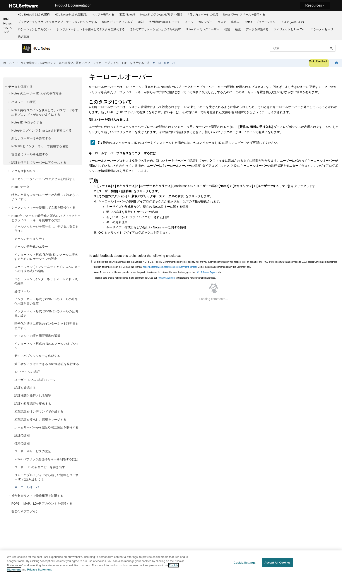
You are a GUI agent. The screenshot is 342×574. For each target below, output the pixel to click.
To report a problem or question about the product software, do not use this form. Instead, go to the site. (158, 272)
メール (189, 22)
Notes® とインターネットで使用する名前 (39, 146)
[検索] (331, 48)
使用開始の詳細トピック (164, 22)
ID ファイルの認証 (27, 372)
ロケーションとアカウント (35, 29)
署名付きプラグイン (25, 511)
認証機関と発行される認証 (32, 395)
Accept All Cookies (277, 562)
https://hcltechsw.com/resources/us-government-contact (170, 267)
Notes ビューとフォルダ (117, 22)
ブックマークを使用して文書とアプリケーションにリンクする (57, 22)
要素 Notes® (127, 14)
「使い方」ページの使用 (202, 14)
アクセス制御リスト (25, 171)
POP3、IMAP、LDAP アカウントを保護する (41, 503)
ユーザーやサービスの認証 (32, 451)
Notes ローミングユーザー (203, 29)
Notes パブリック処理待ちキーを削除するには (46, 459)
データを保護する (257, 29)
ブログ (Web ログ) (292, 22)
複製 (227, 29)
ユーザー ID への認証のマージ (35, 380)
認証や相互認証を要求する (32, 403)
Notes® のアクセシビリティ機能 (161, 14)
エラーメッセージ (321, 29)
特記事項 (23, 36)
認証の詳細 (22, 435)
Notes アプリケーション (260, 22)
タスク (221, 22)
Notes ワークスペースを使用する (244, 14)
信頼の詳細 (22, 443)
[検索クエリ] (302, 48)
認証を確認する (25, 387)
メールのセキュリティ (29, 238)
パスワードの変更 (23, 102)
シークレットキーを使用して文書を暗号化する (43, 207)
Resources (313, 5)
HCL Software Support (206, 272)
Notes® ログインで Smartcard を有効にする (41, 130)
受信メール (22, 291)
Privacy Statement (166, 278)
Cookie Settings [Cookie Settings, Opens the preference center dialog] (244, 562)
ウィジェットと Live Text (289, 29)
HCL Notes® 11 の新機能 (71, 14)
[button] (6, 86)
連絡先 (235, 22)
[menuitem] (33, 14)
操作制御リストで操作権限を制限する (37, 495)
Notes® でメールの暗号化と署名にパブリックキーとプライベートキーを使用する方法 (95, 63)
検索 (238, 29)
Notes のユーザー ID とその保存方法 (36, 93)
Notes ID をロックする (26, 122)
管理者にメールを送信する (29, 154)
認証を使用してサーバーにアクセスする (38, 162)
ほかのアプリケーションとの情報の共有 (155, 29)
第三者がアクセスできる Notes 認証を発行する (46, 364)
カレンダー (205, 22)
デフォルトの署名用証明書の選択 (37, 336)
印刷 (141, 22)
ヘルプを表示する (103, 14)
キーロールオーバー (165, 63)
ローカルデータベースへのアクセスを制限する (43, 179)
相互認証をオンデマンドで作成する (38, 411)
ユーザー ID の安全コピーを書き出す (39, 467)
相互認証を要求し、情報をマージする (40, 419)
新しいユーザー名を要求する (31, 138)
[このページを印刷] (337, 63)
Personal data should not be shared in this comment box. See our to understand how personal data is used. (155, 278)
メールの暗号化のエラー (31, 246)
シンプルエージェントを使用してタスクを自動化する (91, 29)
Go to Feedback (318, 61)
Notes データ (20, 186)
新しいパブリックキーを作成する (37, 356)
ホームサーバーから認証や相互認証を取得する (46, 427)
